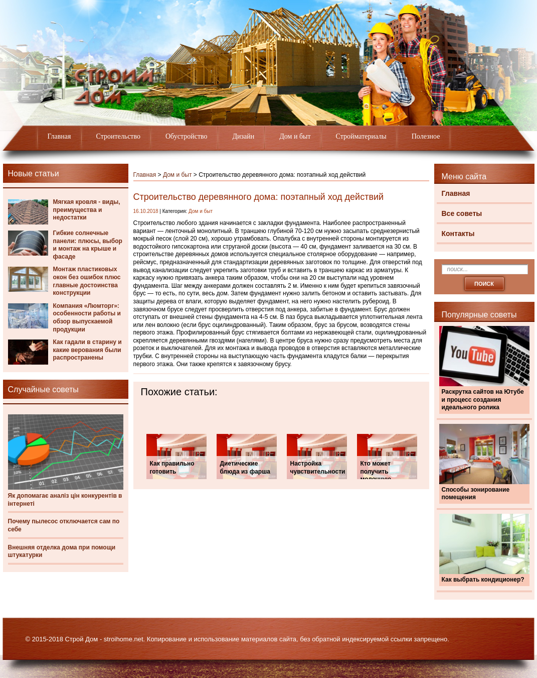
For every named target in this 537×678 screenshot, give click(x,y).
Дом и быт (294, 136)
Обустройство (186, 136)
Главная (59, 136)
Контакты (458, 234)
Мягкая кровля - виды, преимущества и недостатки (86, 209)
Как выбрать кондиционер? (483, 579)
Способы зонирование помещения (476, 493)
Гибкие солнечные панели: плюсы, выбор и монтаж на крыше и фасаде (87, 245)
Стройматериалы (361, 136)
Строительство (118, 136)
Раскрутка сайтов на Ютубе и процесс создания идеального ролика (483, 399)
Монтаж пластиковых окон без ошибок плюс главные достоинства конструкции (87, 281)
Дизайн (244, 136)
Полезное (426, 136)
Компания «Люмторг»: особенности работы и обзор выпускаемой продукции (87, 317)
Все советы (462, 213)
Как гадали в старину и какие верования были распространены (87, 349)
